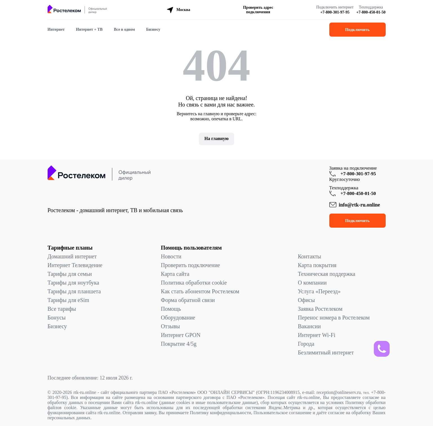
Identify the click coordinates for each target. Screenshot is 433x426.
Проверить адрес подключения (258, 9)
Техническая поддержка (326, 274)
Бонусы (57, 317)
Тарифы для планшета (74, 291)
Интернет (56, 29)
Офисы (306, 300)
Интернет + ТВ (89, 29)
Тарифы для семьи (70, 274)
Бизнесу (153, 29)
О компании (312, 282)
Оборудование (178, 317)
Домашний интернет (72, 256)
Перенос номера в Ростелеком (334, 317)
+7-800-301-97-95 (335, 12)
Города (306, 344)
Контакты (309, 256)
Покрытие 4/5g (178, 344)
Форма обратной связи (188, 300)
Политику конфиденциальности (220, 412)
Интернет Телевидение (75, 265)
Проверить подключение (190, 265)
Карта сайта (175, 274)
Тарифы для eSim (68, 300)
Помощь (171, 309)
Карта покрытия (317, 265)
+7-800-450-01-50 (371, 12)
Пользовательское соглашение (283, 412)
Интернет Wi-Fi (316, 335)
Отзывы (170, 326)
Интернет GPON (181, 335)
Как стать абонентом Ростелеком (200, 291)
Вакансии (309, 326)
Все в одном (124, 29)
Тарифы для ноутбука (73, 282)
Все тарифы (62, 309)
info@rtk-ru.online (359, 205)
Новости (171, 256)
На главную (217, 138)
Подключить (357, 29)
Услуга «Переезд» (319, 291)
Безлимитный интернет (326, 352)
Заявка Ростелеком (320, 309)
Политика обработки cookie (194, 282)
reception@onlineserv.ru (339, 392)
